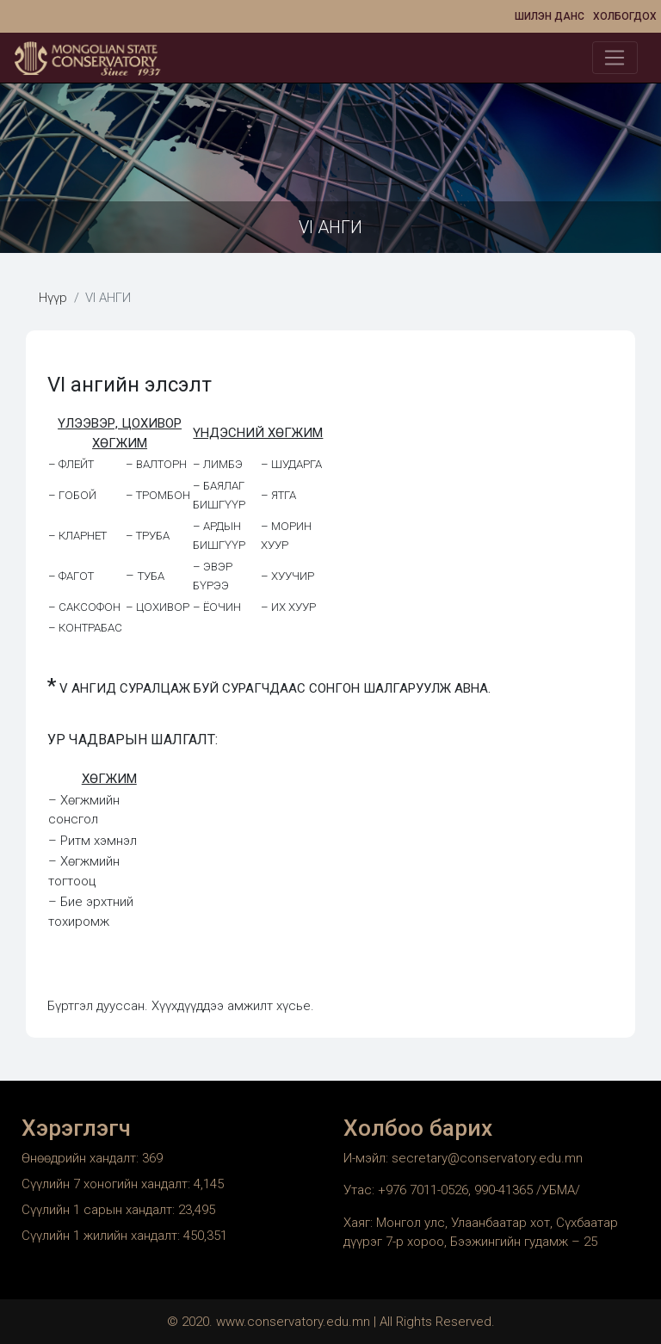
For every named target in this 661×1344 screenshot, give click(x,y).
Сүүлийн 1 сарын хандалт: (100, 1210)
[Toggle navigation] (615, 57)
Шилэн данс (549, 16)
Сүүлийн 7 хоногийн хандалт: (108, 1184)
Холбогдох (625, 16)
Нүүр (53, 297)
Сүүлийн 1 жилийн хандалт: (102, 1235)
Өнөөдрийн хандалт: (82, 1158)
